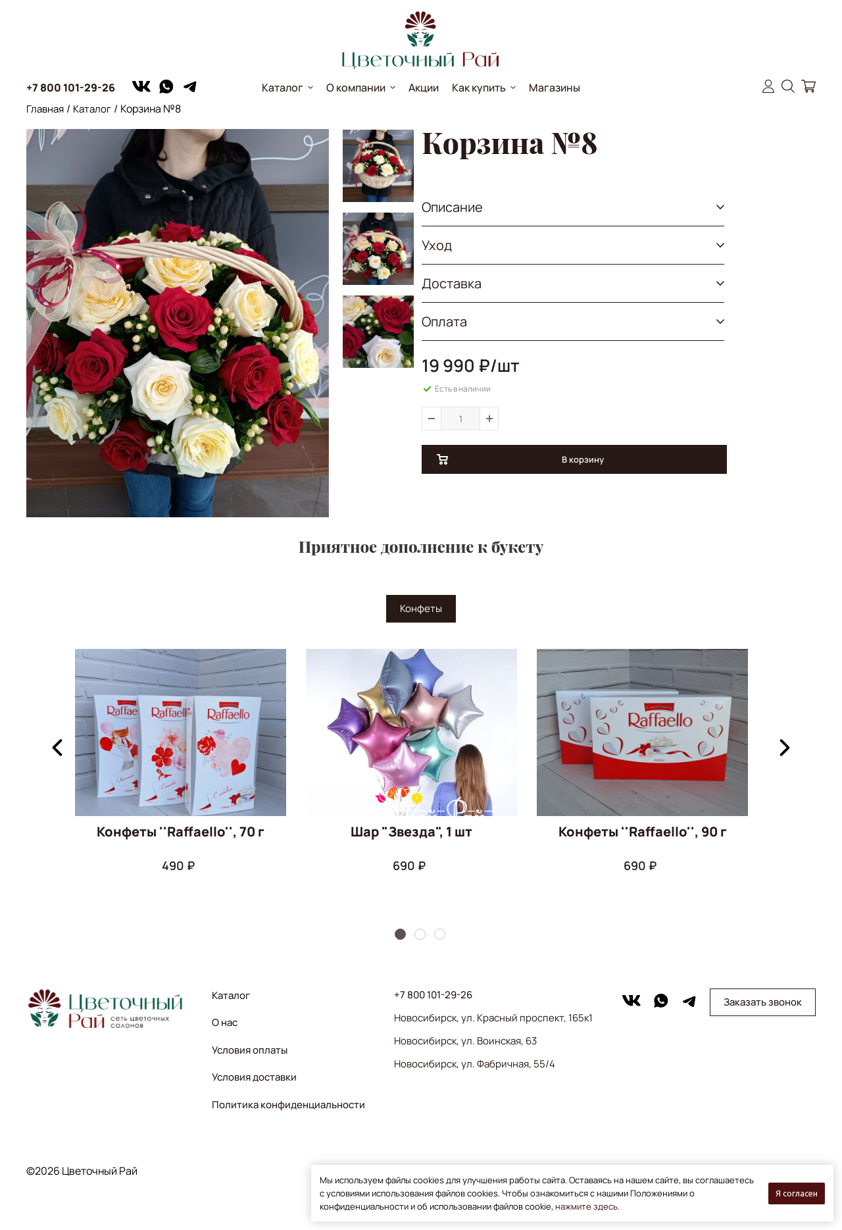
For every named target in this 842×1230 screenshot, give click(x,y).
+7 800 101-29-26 (70, 87)
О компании (355, 87)
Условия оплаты (249, 1050)
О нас (224, 1022)
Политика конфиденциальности (288, 1105)
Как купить (479, 87)
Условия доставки (254, 1077)
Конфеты (421, 608)
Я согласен (797, 1193)
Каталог (282, 87)
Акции (424, 87)
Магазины (554, 87)
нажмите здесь (586, 1206)
